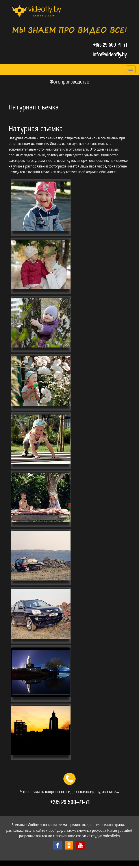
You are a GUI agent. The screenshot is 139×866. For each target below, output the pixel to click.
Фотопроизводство (69, 82)
